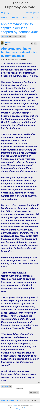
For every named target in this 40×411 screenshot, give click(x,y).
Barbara (8, 42)
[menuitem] (6, 13)
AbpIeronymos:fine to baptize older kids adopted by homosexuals (20, 28)
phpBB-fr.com (26, 407)
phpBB (14, 405)
